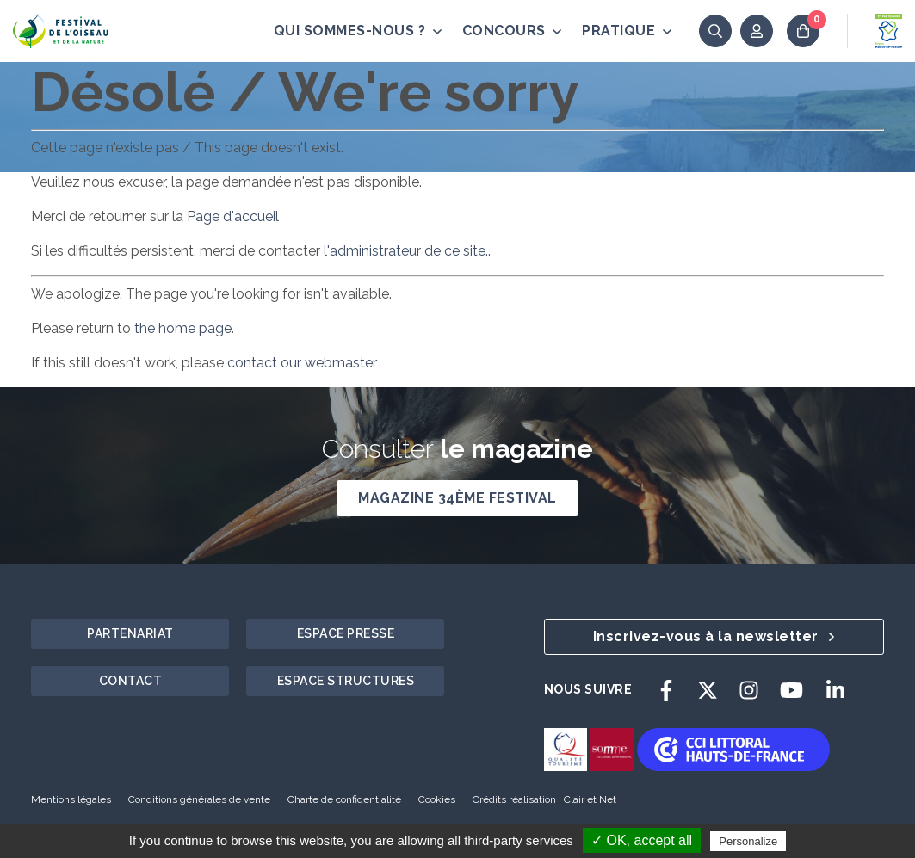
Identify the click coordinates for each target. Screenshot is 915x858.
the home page (183, 328)
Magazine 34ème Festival (457, 498)
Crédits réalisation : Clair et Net (544, 799)
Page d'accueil (233, 216)
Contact (131, 681)
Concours (512, 30)
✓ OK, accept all (641, 840)
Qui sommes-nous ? (358, 30)
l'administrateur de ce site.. (405, 251)
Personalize (748, 841)
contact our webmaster (302, 363)
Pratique (626, 30)
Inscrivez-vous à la (714, 636)
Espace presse (346, 633)
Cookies (436, 799)
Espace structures (346, 681)
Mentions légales (71, 799)
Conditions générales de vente (199, 799)
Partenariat (130, 633)
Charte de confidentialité (344, 799)
